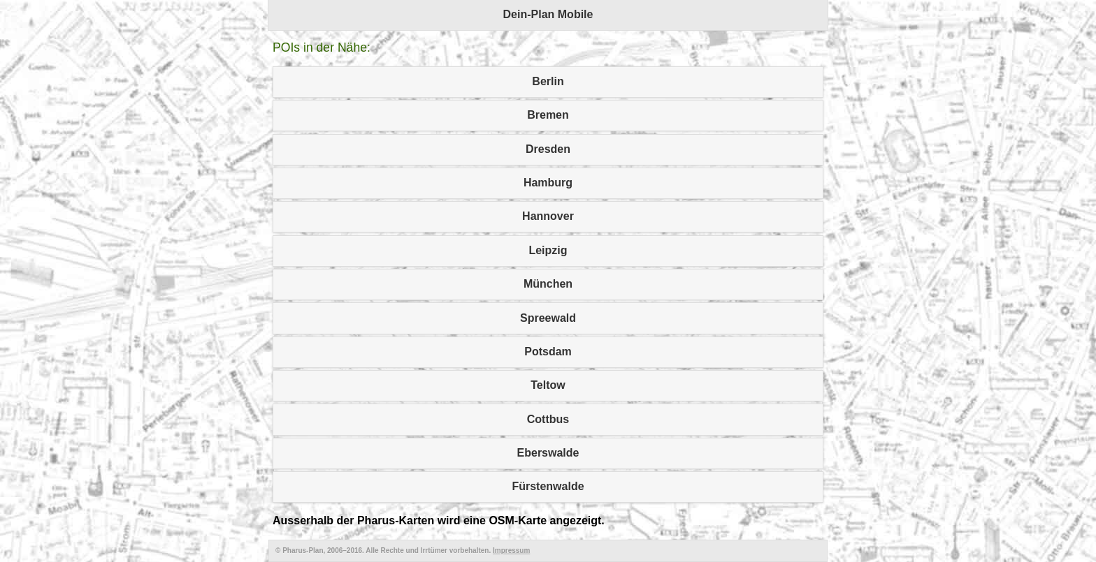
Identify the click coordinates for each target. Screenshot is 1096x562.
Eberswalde (548, 453)
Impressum (511, 550)
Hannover (548, 216)
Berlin (547, 81)
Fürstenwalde (548, 486)
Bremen (548, 115)
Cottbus (548, 419)
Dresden (548, 149)
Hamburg (548, 182)
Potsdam (548, 351)
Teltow (548, 385)
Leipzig (547, 250)
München (548, 284)
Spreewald (548, 318)
